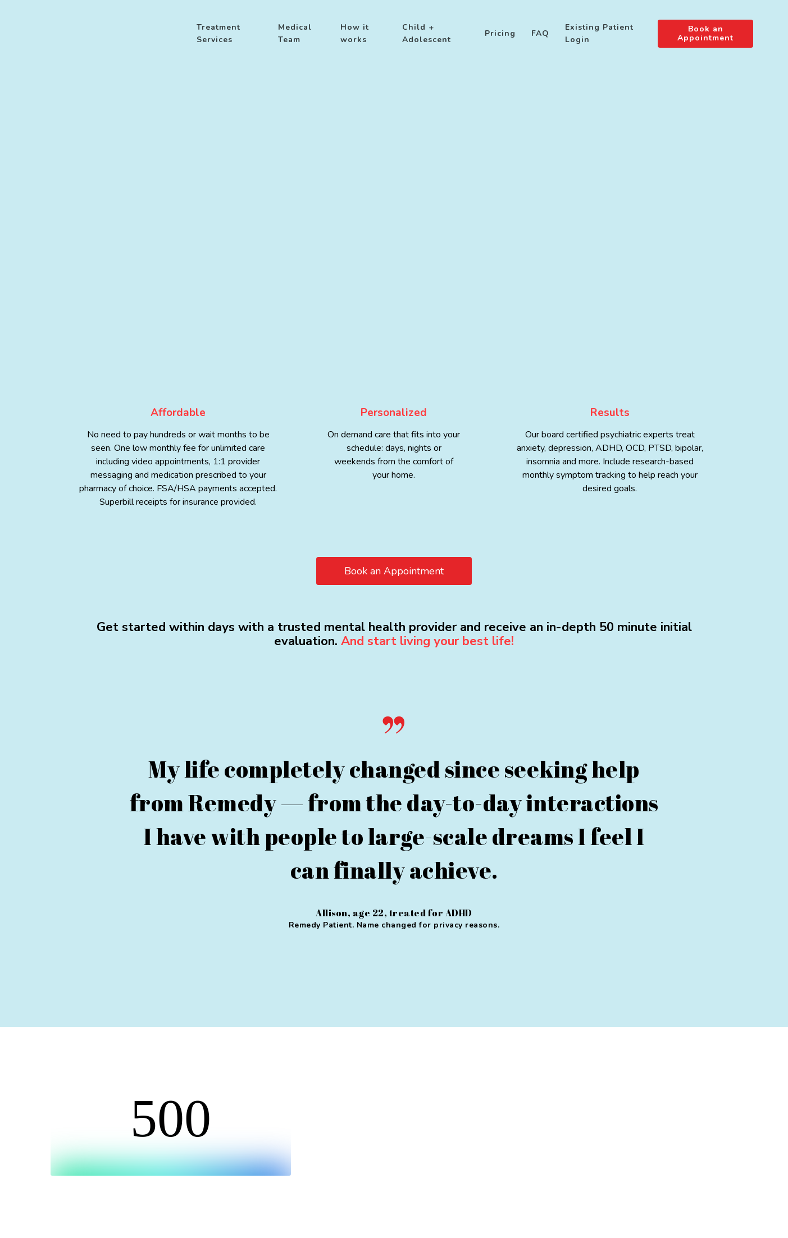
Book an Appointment (705, 34)
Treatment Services (218, 33)
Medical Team (295, 33)
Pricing (500, 33)
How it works (354, 33)
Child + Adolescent (426, 33)
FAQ (540, 33)
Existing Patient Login (599, 33)
